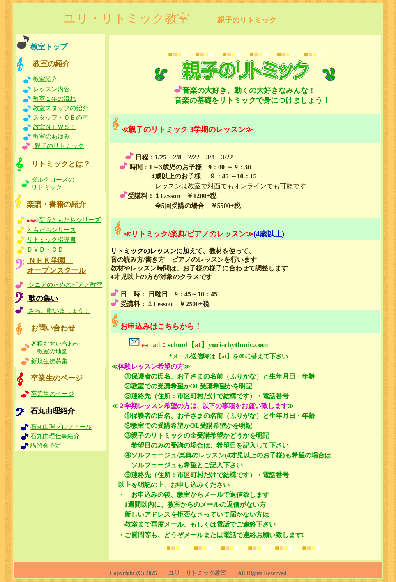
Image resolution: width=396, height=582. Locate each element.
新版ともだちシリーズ (70, 220)
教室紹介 (45, 79)
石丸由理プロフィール (61, 426)
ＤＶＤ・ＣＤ (45, 249)
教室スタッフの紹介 (60, 108)
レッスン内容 (51, 89)
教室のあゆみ (51, 136)
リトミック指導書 (51, 239)
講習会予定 (45, 445)
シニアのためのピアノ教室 (65, 285)
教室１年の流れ (54, 98)
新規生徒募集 (49, 361)
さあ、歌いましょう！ (59, 310)
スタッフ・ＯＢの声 (60, 117)
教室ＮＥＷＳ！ (54, 127)
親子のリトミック (59, 146)
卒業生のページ (52, 393)
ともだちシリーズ (51, 229)
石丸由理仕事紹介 (55, 436)
